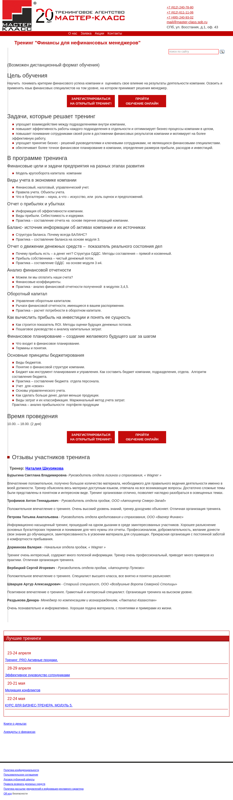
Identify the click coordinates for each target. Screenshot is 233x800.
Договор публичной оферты (19, 779)
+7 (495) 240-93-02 (180, 17)
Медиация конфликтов (22, 690)
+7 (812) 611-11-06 (180, 12)
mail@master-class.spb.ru (187, 22)
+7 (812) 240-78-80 (180, 7)
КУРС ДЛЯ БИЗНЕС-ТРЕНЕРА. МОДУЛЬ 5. (38, 705)
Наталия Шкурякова (44, 468)
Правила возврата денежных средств (24, 784)
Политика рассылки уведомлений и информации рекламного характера (44, 789)
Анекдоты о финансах (19, 732)
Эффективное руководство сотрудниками (37, 675)
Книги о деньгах (15, 723)
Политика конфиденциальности (21, 770)
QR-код (8, 793)
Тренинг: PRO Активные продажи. (31, 660)
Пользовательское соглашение (21, 774)
